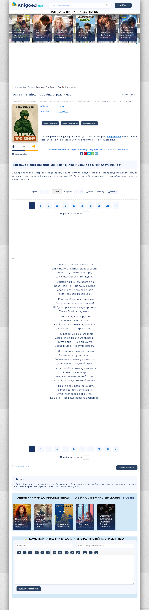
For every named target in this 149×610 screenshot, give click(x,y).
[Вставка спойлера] (90, 552)
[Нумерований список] (60, 552)
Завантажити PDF (50, 123)
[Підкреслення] (30, 552)
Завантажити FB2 (89, 123)
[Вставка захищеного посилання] (78, 552)
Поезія (128, 101)
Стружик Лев (20, 95)
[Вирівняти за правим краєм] (48, 552)
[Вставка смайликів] (67, 552)
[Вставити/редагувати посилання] (72, 552)
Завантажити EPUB (70, 123)
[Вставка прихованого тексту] (96, 552)
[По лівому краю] (37, 552)
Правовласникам (21, 466)
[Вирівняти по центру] (42, 552)
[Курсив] (24, 552)
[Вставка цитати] (85, 552)
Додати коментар (28, 588)
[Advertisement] (74, 63)
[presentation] (130, 44)
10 (107, 205)
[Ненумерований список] (54, 552)
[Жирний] (19, 552)
